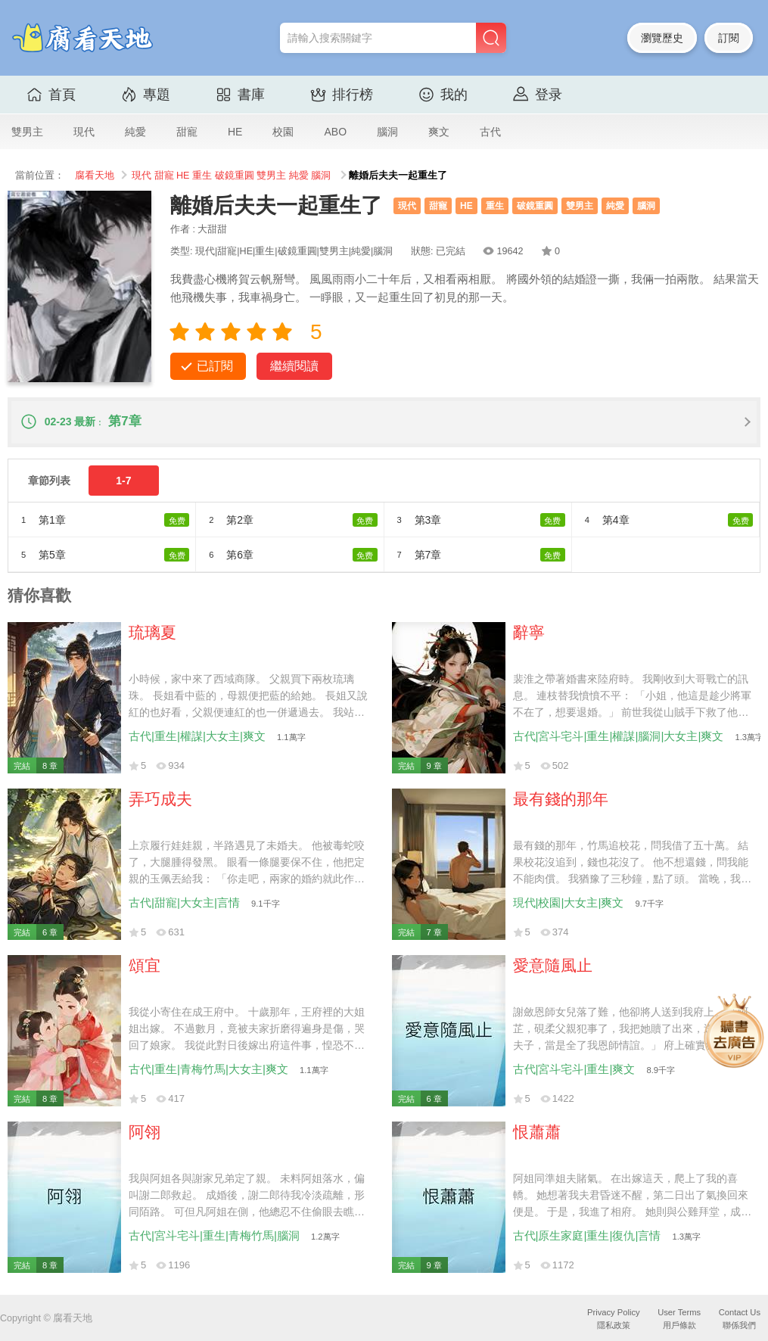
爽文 (438, 132)
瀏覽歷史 (662, 38)
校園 (283, 132)
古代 (490, 132)
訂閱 (728, 38)
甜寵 (186, 132)
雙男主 (27, 132)
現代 (84, 132)
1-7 (123, 480)
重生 (202, 175)
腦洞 (387, 132)
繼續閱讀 (294, 365)
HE (235, 132)
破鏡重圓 (234, 175)
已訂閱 (215, 365)
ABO (335, 132)
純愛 (135, 132)
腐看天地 (94, 175)
